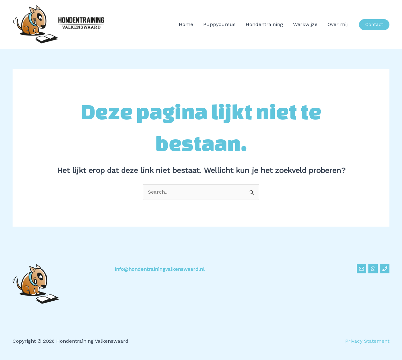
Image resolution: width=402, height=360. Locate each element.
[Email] (361, 268)
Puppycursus (219, 24)
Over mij (338, 24)
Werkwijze (305, 24)
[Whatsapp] (373, 268)
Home (186, 24)
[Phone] (384, 268)
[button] (374, 24)
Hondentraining (264, 24)
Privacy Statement (367, 341)
